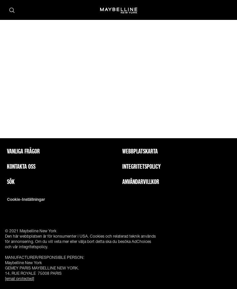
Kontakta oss (21, 166)
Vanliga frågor (23, 151)
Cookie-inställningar (26, 199)
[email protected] (19, 278)
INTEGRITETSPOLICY (141, 166)
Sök (11, 182)
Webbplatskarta (140, 151)
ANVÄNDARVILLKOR (140, 182)
